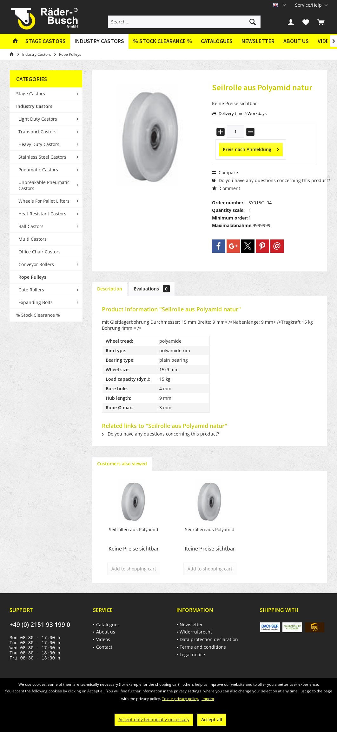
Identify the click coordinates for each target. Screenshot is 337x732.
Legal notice (192, 655)
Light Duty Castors (37, 119)
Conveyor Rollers (36, 264)
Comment (226, 188)
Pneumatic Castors (38, 170)
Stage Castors (30, 94)
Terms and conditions (203, 647)
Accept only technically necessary (153, 719)
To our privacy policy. (180, 698)
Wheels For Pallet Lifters (43, 201)
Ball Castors (30, 226)
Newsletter (257, 41)
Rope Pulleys (32, 277)
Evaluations (152, 288)
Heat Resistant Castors (42, 214)
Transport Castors (37, 132)
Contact (104, 647)
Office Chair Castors (39, 252)
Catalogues (217, 41)
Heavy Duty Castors (38, 144)
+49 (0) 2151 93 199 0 (40, 625)
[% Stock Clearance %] (162, 41)
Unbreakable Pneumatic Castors (43, 185)
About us (296, 41)
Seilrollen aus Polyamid (133, 529)
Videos (103, 639)
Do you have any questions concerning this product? (271, 180)
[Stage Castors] (45, 41)
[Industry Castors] (99, 41)
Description (109, 289)
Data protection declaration (209, 639)
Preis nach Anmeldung (251, 148)
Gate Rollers (31, 290)
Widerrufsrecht (196, 632)
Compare (225, 172)
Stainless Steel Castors (42, 157)
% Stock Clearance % (38, 315)
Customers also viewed (122, 464)
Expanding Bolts (35, 302)
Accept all (211, 719)
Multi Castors (32, 239)
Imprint (208, 698)
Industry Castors (34, 106)
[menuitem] (308, 5)
